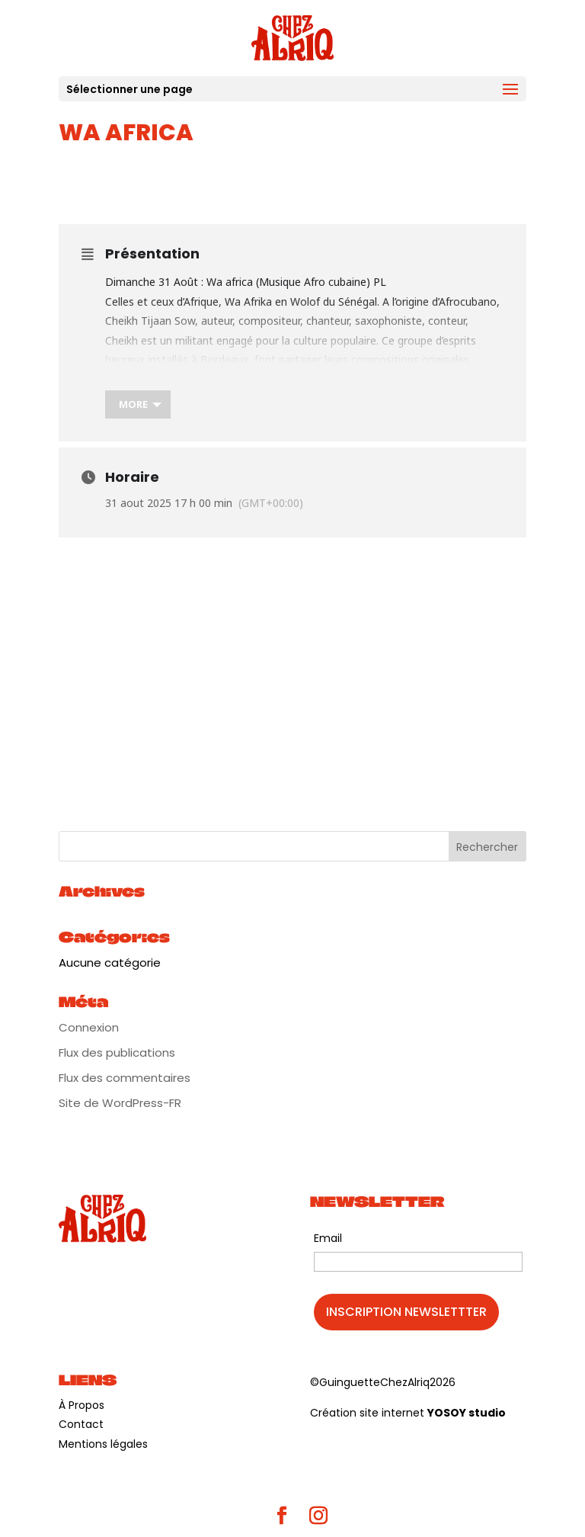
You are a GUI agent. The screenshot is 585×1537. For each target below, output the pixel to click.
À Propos (81, 1405)
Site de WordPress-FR (120, 1103)
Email (328, 1238)
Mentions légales (103, 1444)
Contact (81, 1424)
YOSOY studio (466, 1412)
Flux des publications (117, 1052)
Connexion (89, 1027)
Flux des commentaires (124, 1078)
